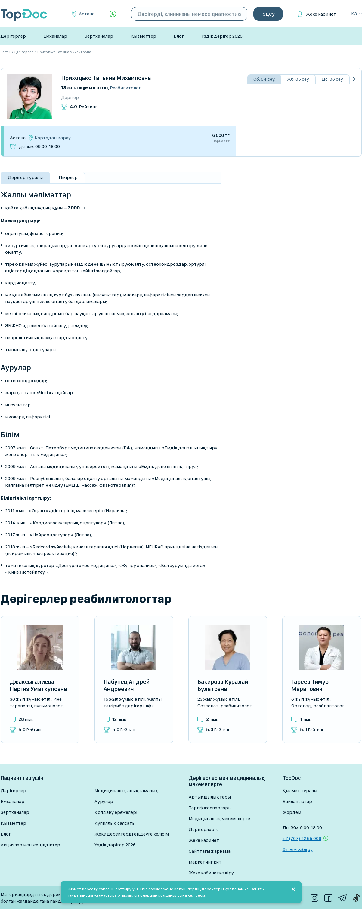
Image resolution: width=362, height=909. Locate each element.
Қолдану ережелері (115, 812)
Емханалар (55, 36)
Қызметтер (143, 36)
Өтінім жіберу (298, 849)
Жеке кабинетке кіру (211, 873)
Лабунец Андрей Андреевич (127, 685)
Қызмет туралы (300, 790)
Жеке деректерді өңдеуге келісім (131, 834)
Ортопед (301, 706)
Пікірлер (68, 177)
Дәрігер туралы (25, 177)
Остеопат (207, 706)
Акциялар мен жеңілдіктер (30, 845)
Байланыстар (297, 801)
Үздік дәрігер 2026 (222, 36)
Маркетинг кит (205, 862)
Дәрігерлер (13, 36)
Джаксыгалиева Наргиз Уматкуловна (38, 685)
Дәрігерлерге (204, 829)
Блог (179, 36)
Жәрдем (292, 812)
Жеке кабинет (321, 14)
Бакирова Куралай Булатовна (222, 685)
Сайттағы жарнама (210, 851)
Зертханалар (99, 36)
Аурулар (103, 801)
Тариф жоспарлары (210, 808)
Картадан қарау (53, 138)
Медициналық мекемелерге (219, 818)
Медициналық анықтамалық (126, 790)
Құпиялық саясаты (114, 823)
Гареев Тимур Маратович (310, 685)
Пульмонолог (48, 706)
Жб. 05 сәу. (298, 79)
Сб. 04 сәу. (264, 79)
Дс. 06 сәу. (333, 79)
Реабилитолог (125, 88)
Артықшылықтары (210, 797)
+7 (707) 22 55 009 (302, 838)
